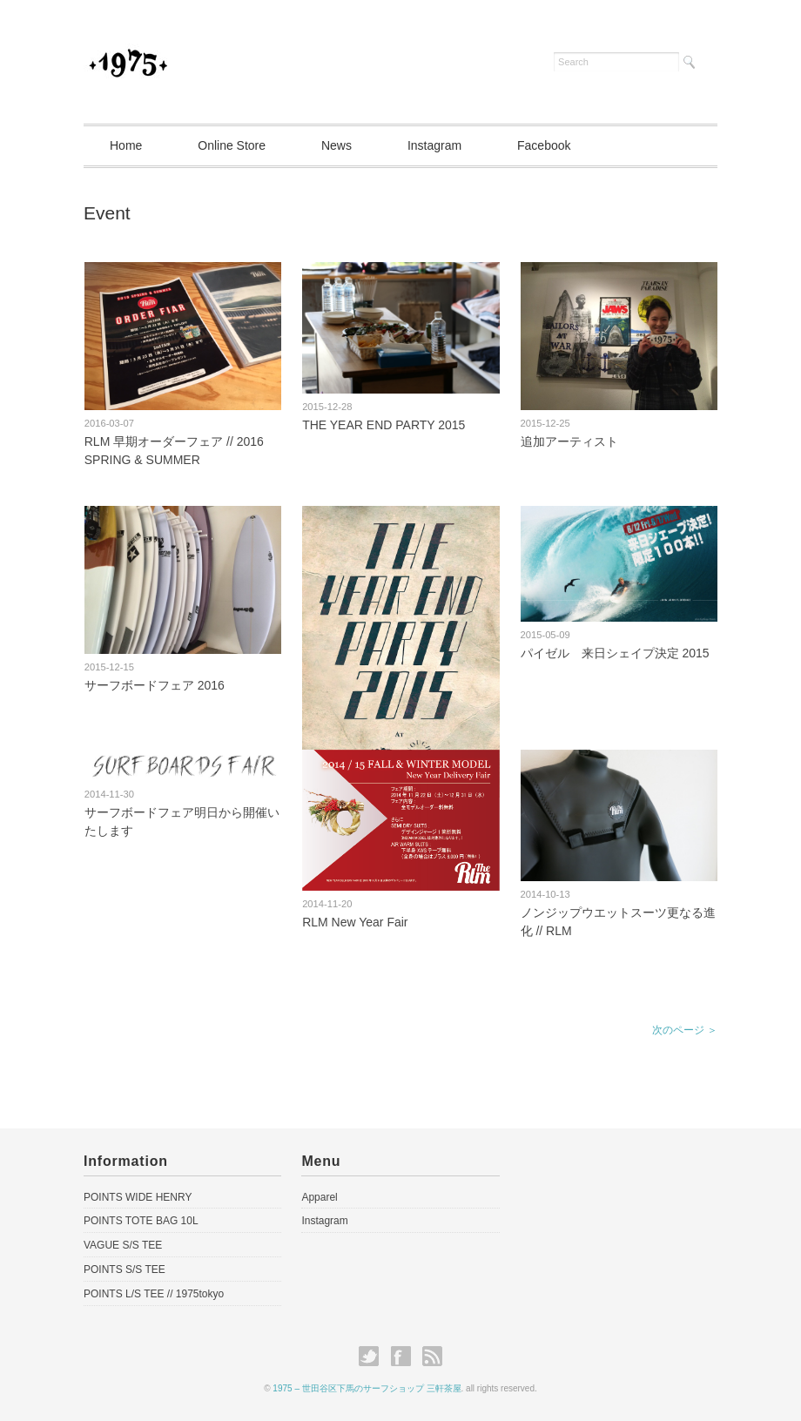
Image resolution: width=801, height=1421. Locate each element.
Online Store (232, 145)
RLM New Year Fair (354, 922)
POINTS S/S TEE (124, 1269)
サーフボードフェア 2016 (154, 685)
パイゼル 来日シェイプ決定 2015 (615, 653)
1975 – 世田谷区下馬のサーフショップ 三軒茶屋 (367, 1388)
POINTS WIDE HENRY (138, 1197)
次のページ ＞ (684, 1030)
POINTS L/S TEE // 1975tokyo (154, 1294)
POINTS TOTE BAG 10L (141, 1221)
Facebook (543, 145)
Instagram (434, 145)
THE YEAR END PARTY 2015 (383, 425)
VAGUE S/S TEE (123, 1245)
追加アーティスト (569, 441)
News (336, 145)
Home (126, 145)
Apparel (319, 1197)
